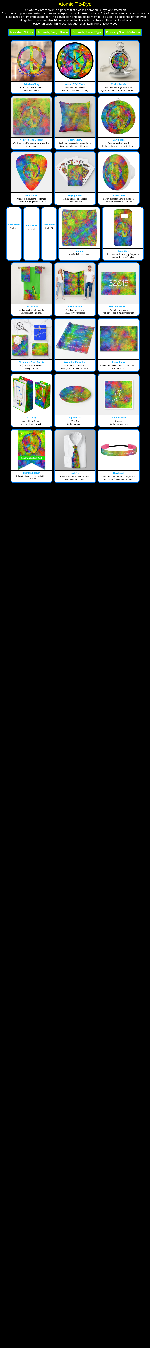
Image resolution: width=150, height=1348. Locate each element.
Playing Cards (75, 195)
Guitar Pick (31, 195)
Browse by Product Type (87, 32)
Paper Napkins (118, 417)
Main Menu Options (21, 32)
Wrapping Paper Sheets (31, 362)
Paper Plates (74, 417)
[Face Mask (31, 225)
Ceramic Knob (118, 195)
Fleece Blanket (75, 306)
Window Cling (31, 84)
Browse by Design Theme (53, 32)
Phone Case (123, 251)
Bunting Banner (31, 473)
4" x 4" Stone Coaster (31, 139)
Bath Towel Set (31, 306)
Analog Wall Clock (75, 84)
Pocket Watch (118, 84)
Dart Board (119, 139)
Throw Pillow (75, 139)
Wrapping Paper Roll (75, 362)
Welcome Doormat (118, 306)
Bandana (79, 251)
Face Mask (14, 224)
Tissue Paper (118, 362)
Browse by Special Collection (123, 32)
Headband (118, 473)
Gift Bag (31, 417)
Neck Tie (75, 473)
